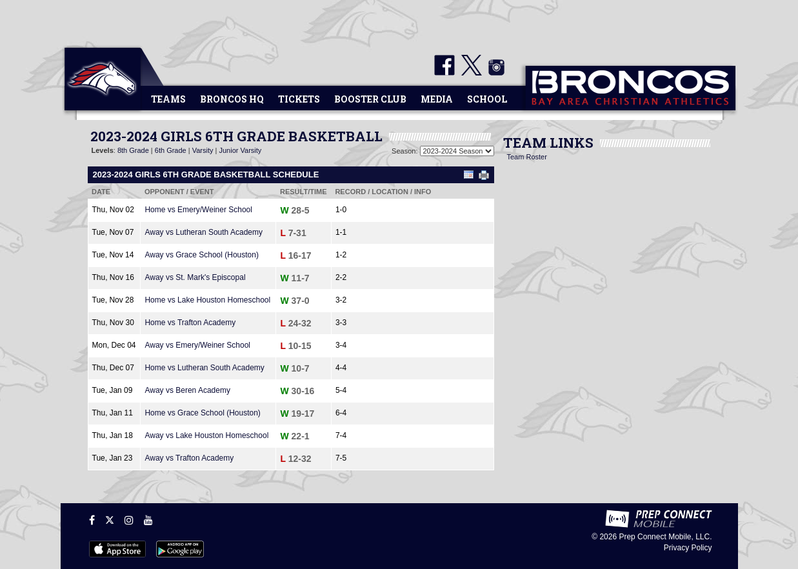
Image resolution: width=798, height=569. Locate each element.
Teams (168, 99)
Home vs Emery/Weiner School (198, 209)
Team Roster (527, 157)
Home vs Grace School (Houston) (202, 412)
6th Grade (170, 150)
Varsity (203, 150)
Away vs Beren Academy (187, 390)
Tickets (299, 99)
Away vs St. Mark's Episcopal (195, 277)
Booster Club (370, 99)
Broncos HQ (232, 99)
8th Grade (133, 150)
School (487, 99)
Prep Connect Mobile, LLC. (665, 536)
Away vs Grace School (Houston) (202, 254)
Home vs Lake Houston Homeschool (207, 299)
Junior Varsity (240, 150)
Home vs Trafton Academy (190, 322)
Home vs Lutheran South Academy (204, 367)
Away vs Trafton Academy (189, 458)
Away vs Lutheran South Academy (204, 232)
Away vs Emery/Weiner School (197, 345)
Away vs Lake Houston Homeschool (206, 435)
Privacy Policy (688, 547)
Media (437, 99)
